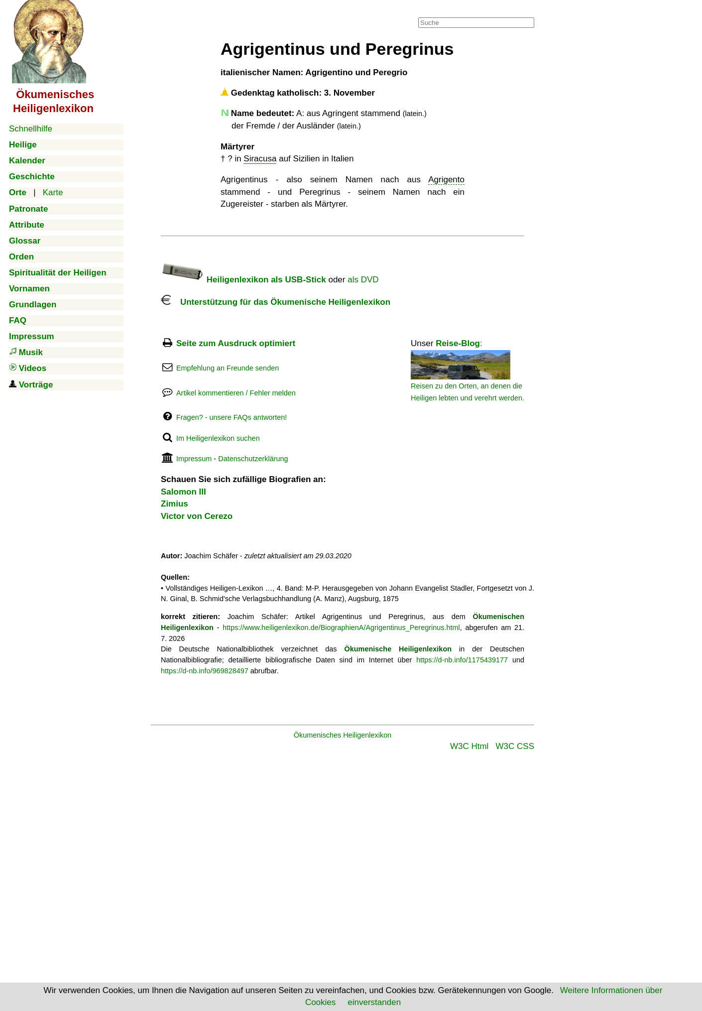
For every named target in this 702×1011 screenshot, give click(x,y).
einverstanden (374, 1002)
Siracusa (259, 158)
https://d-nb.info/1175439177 (462, 660)
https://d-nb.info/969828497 (204, 671)
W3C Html (469, 746)
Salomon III (183, 492)
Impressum (194, 459)
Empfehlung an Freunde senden (227, 368)
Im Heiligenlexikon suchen (218, 438)
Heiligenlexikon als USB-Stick (243, 279)
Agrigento (446, 179)
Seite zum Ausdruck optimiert (235, 343)
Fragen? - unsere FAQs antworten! (231, 417)
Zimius (174, 503)
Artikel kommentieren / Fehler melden (236, 393)
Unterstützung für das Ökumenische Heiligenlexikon (275, 302)
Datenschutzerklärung (253, 459)
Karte (53, 192)
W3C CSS (515, 746)
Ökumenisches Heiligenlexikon (343, 735)
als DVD (363, 279)
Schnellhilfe (30, 128)
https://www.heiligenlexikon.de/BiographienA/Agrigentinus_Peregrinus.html (341, 628)
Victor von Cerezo (197, 516)
